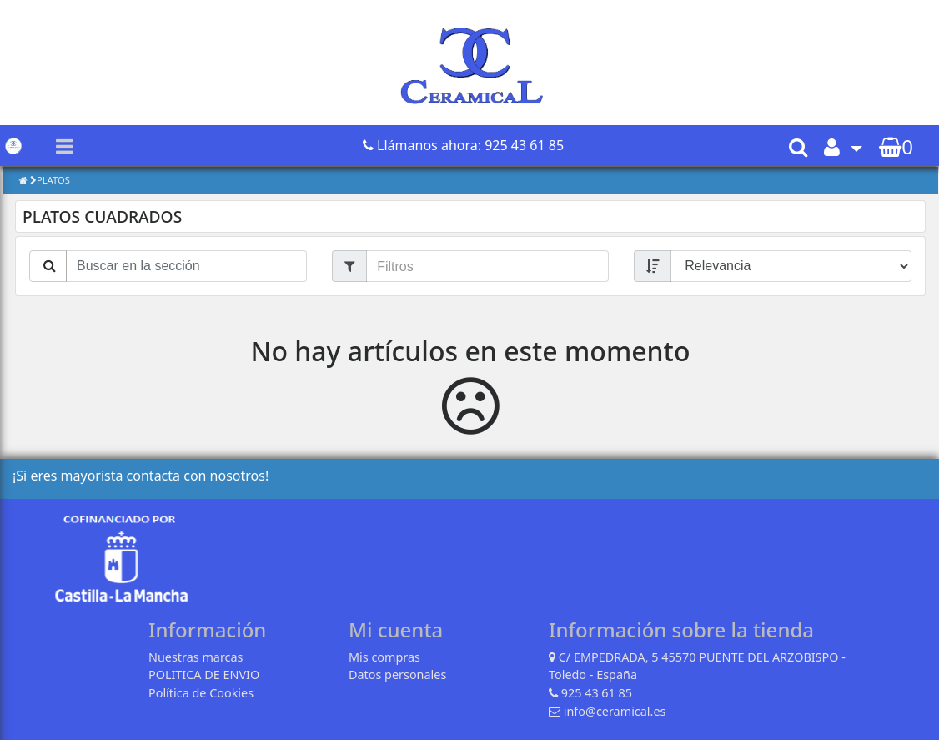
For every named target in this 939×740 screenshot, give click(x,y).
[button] (843, 146)
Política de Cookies (201, 693)
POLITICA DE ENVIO (203, 674)
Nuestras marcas (195, 657)
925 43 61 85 (596, 693)
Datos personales (397, 674)
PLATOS (53, 180)
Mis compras (384, 657)
